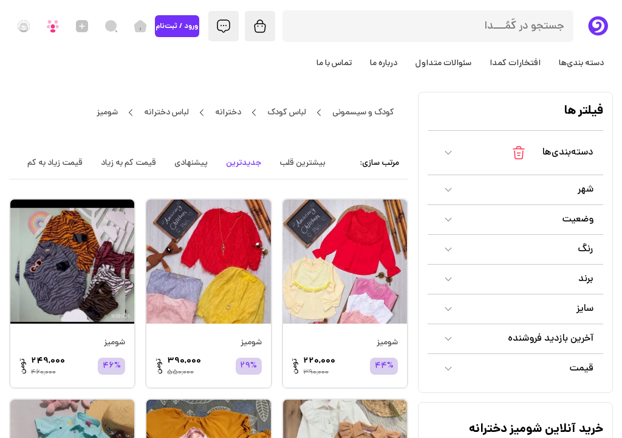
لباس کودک (286, 112)
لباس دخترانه (166, 112)
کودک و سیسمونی (362, 112)
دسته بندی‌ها (581, 63)
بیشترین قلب (302, 163)
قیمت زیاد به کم (55, 163)
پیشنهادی (191, 163)
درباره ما (383, 63)
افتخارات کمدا (515, 63)
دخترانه (227, 112)
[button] (515, 153)
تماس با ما (334, 63)
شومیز (107, 112)
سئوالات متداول (443, 63)
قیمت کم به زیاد (128, 163)
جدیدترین (243, 163)
